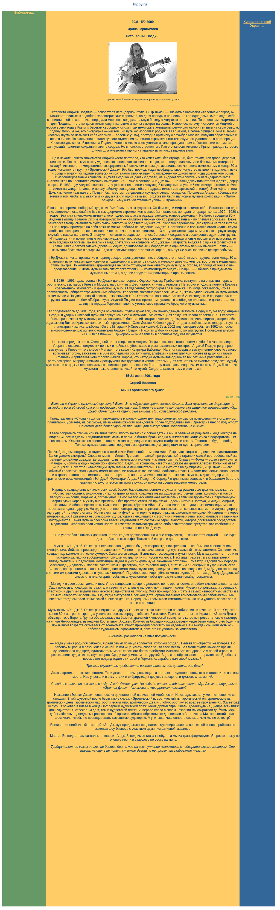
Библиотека (24, 12)
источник (234, 105)
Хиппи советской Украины (257, 24)
